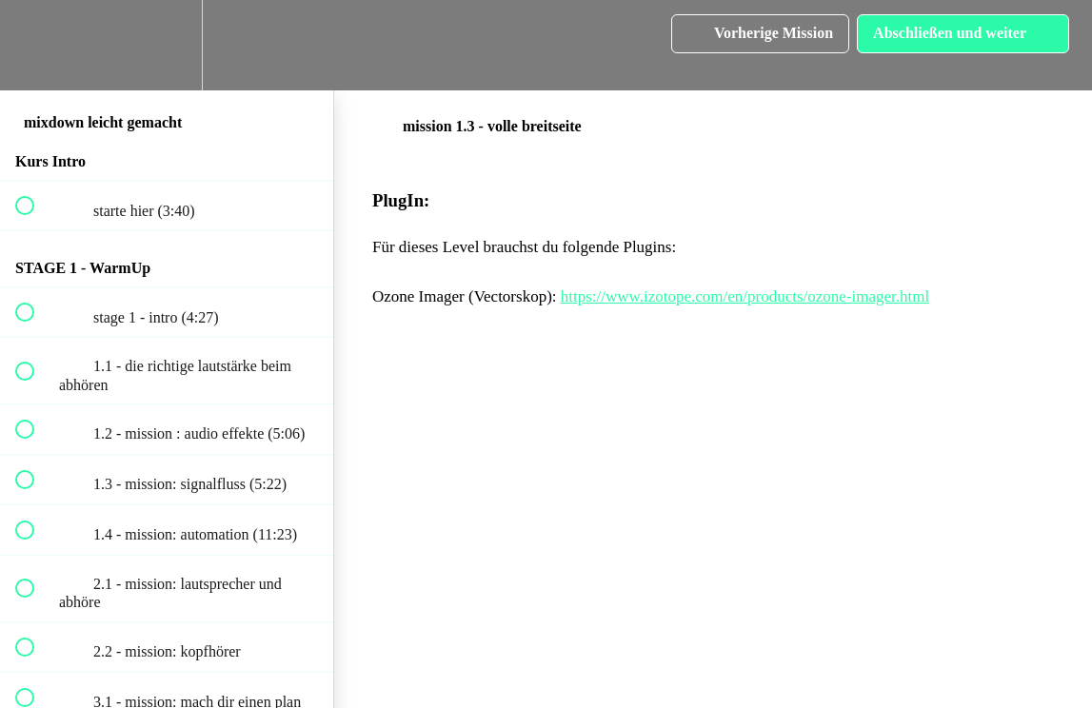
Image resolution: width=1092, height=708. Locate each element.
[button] (35, 45)
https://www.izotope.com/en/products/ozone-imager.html (745, 296)
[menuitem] (166, 45)
